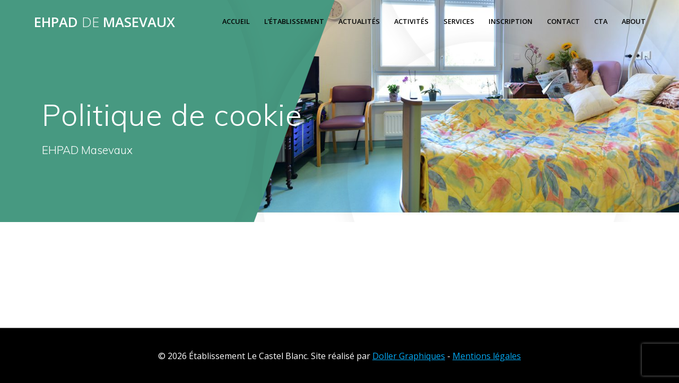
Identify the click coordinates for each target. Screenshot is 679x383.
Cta (600, 21)
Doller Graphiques (408, 356)
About (634, 21)
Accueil (236, 21)
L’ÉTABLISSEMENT (294, 21)
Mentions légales (486, 356)
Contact (563, 21)
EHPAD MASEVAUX (104, 22)
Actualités (359, 21)
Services (458, 21)
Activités (411, 21)
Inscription (511, 21)
